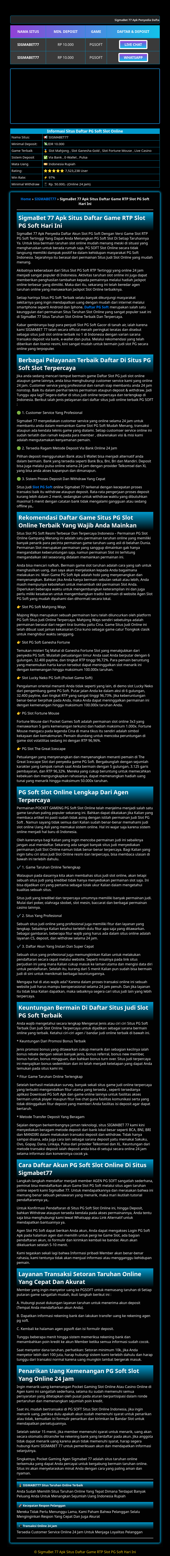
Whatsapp (133, 57)
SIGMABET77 (45, 199)
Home (26, 199)
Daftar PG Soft (96, 307)
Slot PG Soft (42, 487)
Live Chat (133, 44)
